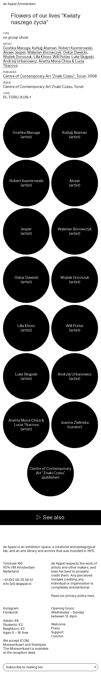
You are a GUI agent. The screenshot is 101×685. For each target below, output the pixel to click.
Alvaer (8, 52)
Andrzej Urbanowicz (20, 61)
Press (55, 628)
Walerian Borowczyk (44, 52)
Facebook (10, 612)
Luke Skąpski (82, 56)
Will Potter (61, 56)
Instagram (11, 608)
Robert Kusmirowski (75, 48)
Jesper (20, 52)
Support (57, 632)
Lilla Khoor (42, 56)
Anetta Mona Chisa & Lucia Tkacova (43, 63)
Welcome (58, 624)
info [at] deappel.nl (17, 584)
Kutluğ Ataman (44, 48)
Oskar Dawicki (75, 52)
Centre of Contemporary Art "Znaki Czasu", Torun (44, 76)
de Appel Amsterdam (19, 4)
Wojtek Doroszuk (17, 56)
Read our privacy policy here (72, 595)
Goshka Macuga (16, 48)
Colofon (57, 636)
